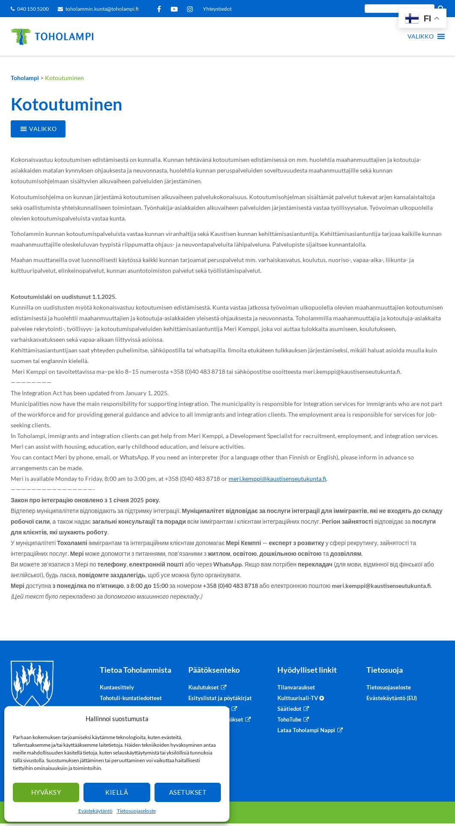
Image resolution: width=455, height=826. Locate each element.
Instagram (191, 9)
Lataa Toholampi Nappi (306, 730)
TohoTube (289, 719)
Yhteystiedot (217, 9)
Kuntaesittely (117, 687)
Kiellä (116, 792)
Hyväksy (46, 792)
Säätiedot (289, 708)
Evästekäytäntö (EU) (391, 698)
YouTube (176, 9)
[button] (420, 36)
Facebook (160, 9)
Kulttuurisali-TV (300, 698)
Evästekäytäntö (95, 811)
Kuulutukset (203, 687)
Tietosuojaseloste (136, 811)
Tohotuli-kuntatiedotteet (131, 698)
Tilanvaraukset (296, 687)
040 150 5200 (33, 9)
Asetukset (188, 792)
